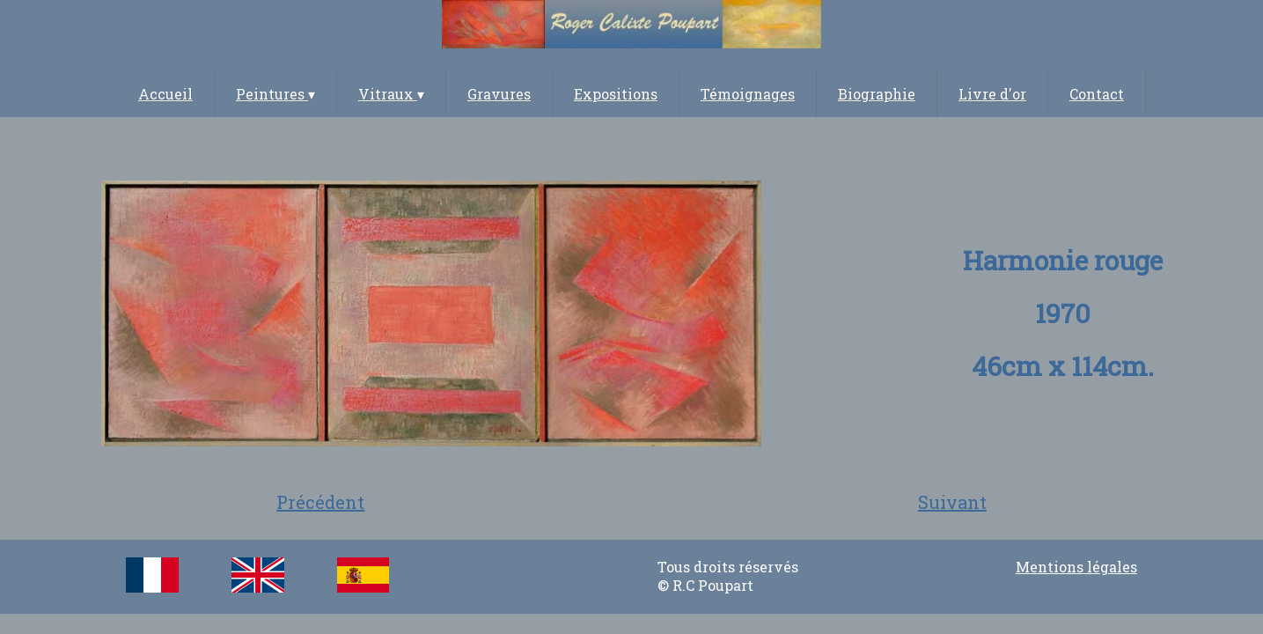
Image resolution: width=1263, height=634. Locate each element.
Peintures (275, 94)
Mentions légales (1076, 566)
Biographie (876, 94)
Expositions (615, 94)
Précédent (320, 501)
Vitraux (391, 94)
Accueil (165, 94)
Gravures (499, 94)
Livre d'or (992, 94)
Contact (1096, 94)
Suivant (952, 501)
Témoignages (748, 94)
